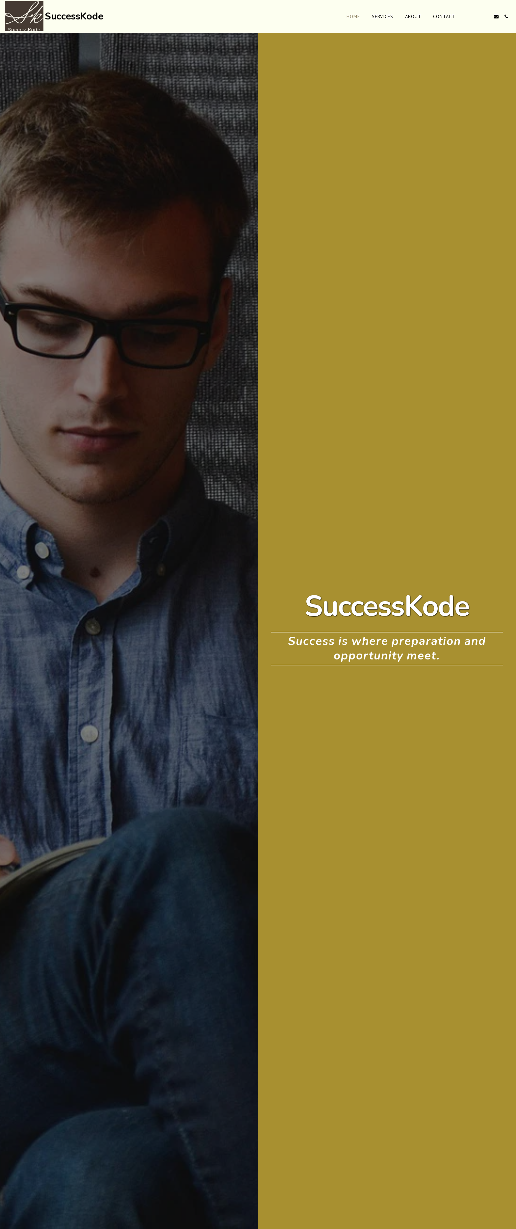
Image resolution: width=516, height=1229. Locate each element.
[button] (466, 16)
